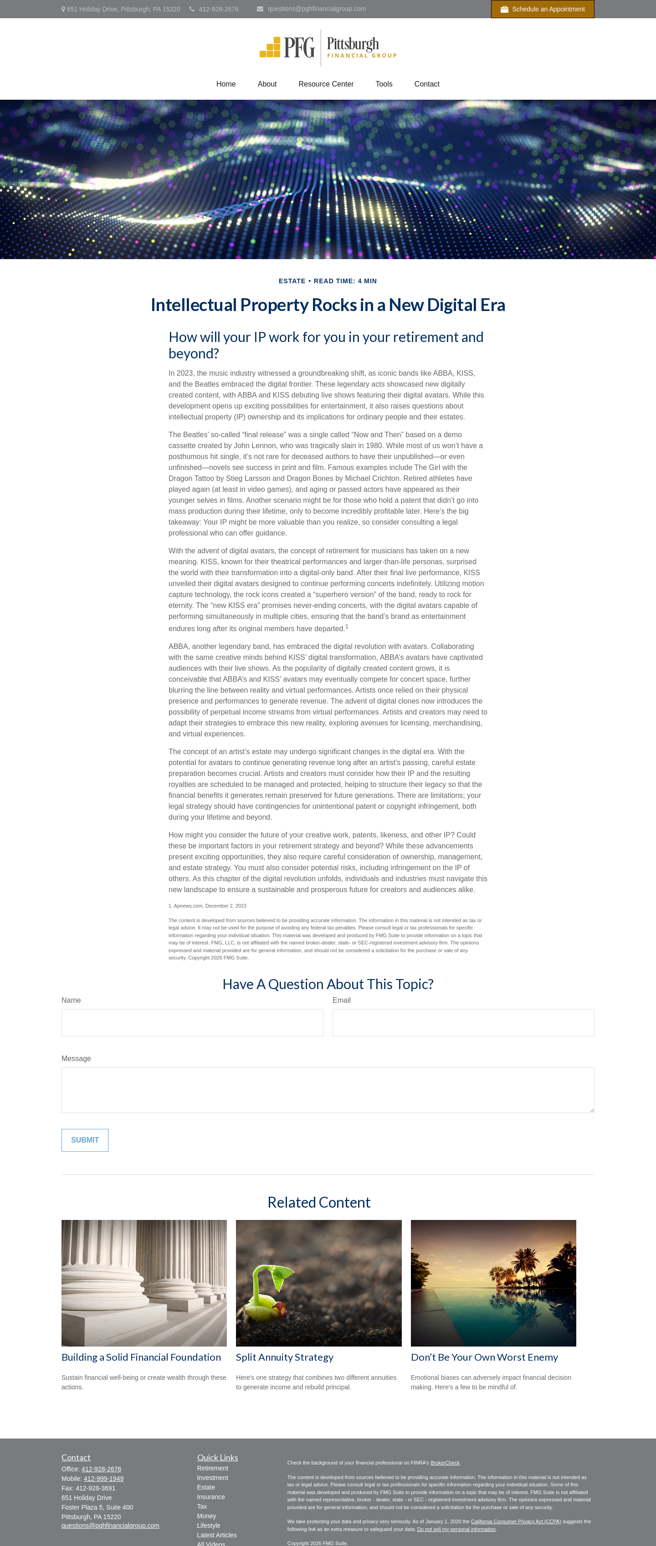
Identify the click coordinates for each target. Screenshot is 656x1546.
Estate (206, 1487)
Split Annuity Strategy (284, 1357)
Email (342, 1000)
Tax (202, 1506)
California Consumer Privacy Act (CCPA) (516, 1521)
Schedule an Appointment (543, 9)
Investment (212, 1477)
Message (76, 1058)
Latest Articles (217, 1535)
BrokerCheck (445, 1462)
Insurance (211, 1496)
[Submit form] (85, 1140)
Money (206, 1516)
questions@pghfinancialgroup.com (311, 8)
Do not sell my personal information (456, 1529)
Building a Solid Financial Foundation (141, 1357)
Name (71, 1000)
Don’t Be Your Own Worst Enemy (484, 1357)
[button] (226, 84)
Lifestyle (208, 1525)
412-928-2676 (214, 9)
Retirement (212, 1468)
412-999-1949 (103, 1478)
